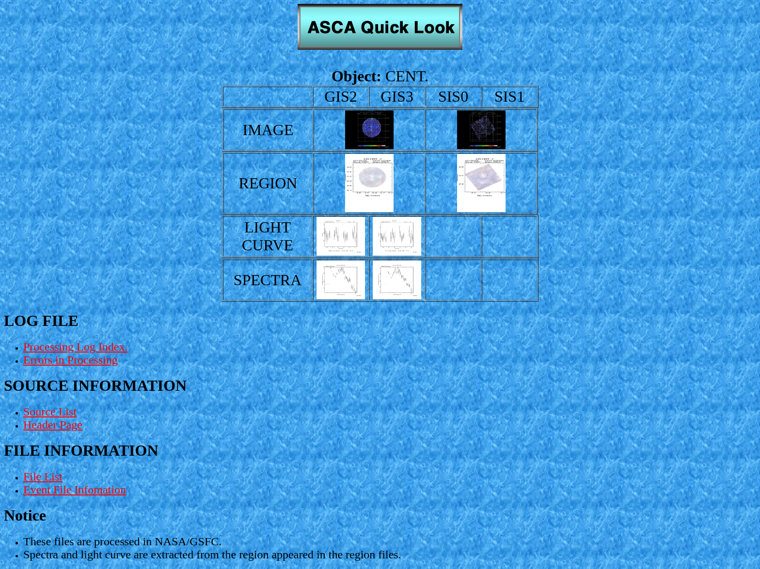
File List (43, 476)
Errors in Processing (70, 360)
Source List (50, 411)
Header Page (52, 424)
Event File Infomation (74, 489)
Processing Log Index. (75, 346)
